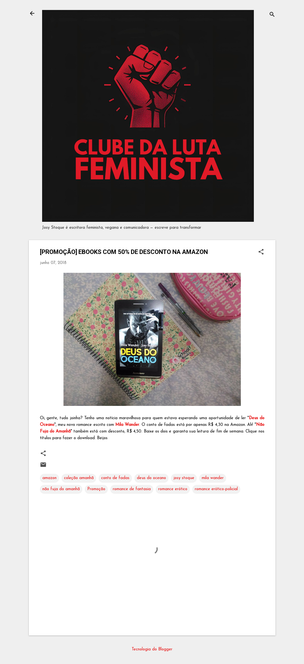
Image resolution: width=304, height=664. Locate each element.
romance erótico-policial (216, 489)
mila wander (213, 478)
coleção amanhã (79, 478)
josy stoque (183, 478)
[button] (261, 252)
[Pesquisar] (272, 15)
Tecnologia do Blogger (152, 649)
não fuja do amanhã (61, 489)
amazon (49, 478)
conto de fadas (115, 478)
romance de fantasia (132, 489)
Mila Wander (127, 425)
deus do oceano (151, 478)
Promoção (96, 489)
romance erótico (172, 489)
